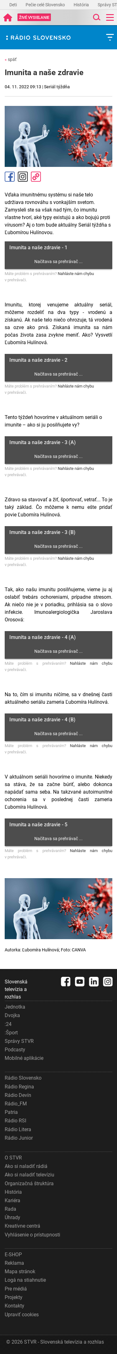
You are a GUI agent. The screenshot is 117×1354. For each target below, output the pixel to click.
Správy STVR (19, 1041)
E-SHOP (13, 1255)
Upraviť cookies (22, 1315)
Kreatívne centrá (22, 1226)
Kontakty (14, 1306)
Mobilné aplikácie (24, 1058)
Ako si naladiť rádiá (26, 1166)
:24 (8, 1024)
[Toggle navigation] (110, 17)
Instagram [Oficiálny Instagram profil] (23, 177)
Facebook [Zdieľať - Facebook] (10, 177)
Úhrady (12, 1217)
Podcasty (15, 1050)
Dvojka (12, 1015)
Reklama (14, 1263)
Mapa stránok (20, 1271)
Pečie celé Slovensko (46, 4)
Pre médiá (16, 1289)
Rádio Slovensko (23, 1078)
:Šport (11, 1033)
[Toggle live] (34, 17)
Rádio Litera (18, 1129)
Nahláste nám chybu (76, 273)
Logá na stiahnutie (25, 1280)
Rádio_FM (16, 1104)
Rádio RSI (15, 1121)
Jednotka (15, 1007)
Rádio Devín (18, 1095)
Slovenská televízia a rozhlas (16, 989)
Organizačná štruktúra (29, 1183)
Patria (11, 1112)
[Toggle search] (96, 17)
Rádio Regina (19, 1087)
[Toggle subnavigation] (110, 37)
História (82, 4)
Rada (10, 1209)
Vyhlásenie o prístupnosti (32, 1235)
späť (11, 59)
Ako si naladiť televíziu (29, 1175)
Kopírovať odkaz (36, 177)
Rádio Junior (19, 1138)
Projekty (13, 1297)
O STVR (13, 1158)
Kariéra (12, 1200)
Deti (13, 4)
